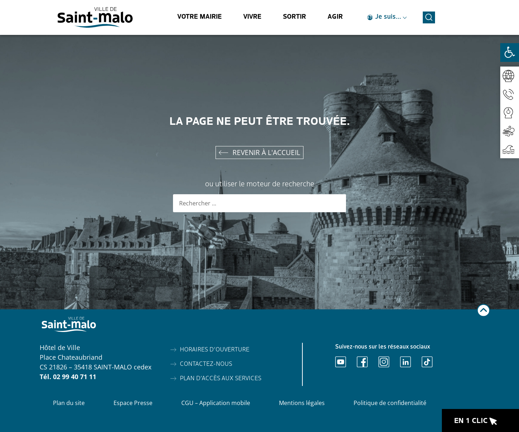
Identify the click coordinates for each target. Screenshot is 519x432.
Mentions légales (302, 402)
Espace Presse (133, 402)
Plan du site (69, 402)
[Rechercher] (337, 204)
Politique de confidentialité (390, 402)
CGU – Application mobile (215, 402)
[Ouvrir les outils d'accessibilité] (509, 52)
